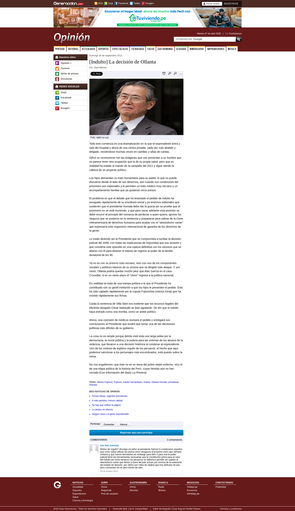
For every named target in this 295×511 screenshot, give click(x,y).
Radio (161, 487)
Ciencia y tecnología (83, 500)
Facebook (123, 3)
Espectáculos (79, 493)
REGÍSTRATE (231, 3)
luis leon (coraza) (109, 445)
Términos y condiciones (231, 509)
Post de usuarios (109, 493)
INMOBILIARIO (197, 49)
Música (162, 490)
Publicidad (221, 487)
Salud (75, 497)
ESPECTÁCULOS (120, 49)
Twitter (137, 3)
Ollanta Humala (159, 382)
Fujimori (118, 382)
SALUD (150, 49)
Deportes (77, 490)
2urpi (110, 3)
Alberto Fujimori (105, 382)
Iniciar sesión (213, 3)
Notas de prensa (69, 73)
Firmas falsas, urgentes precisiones (110, 396)
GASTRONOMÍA (165, 49)
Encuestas (66, 79)
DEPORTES (103, 49)
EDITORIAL (73, 49)
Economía (192, 490)
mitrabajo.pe (193, 493)
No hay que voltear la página (106, 405)
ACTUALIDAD (88, 49)
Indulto (146, 382)
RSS (100, 3)
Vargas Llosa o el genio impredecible (110, 414)
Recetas (134, 490)
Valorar (124, 424)
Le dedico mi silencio (102, 409)
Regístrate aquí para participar (136, 432)
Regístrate (106, 490)
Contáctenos (235, 33)
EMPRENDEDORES (215, 49)
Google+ (149, 3)
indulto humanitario (132, 382)
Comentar (109, 424)
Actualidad (78, 487)
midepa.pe (192, 487)
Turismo (65, 68)
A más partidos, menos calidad (107, 400)
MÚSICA (232, 49)
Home (104, 487)
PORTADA (60, 49)
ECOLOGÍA (181, 49)
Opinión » (66, 63)
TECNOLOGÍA (137, 49)
